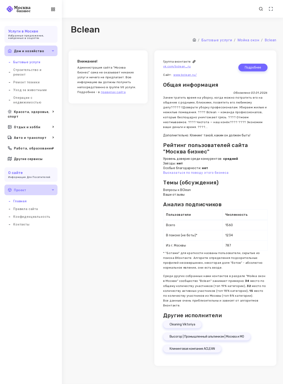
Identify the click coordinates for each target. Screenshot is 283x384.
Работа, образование (31, 148)
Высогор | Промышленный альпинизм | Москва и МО (207, 336)
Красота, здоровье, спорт (31, 113)
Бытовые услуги (26, 62)
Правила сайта (25, 209)
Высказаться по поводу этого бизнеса (196, 173)
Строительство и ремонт (27, 72)
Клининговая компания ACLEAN (192, 349)
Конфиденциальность (31, 216)
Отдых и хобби (31, 127)
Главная (20, 201)
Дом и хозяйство (31, 50)
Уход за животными (30, 90)
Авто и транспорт (31, 137)
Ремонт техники (26, 82)
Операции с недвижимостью (27, 100)
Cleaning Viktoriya (182, 324)
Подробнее (253, 67)
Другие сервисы (25, 158)
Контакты (21, 224)
